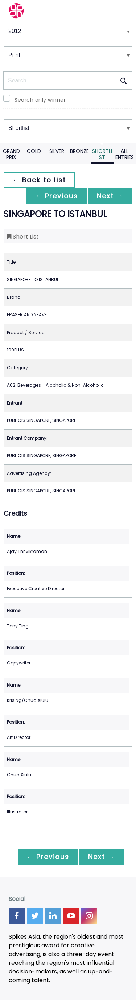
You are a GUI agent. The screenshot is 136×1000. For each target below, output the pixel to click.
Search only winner (40, 99)
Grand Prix (11, 154)
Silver (56, 151)
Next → (110, 195)
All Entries (124, 154)
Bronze (79, 151)
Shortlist (102, 154)
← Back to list (39, 179)
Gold (34, 151)
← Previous (56, 195)
